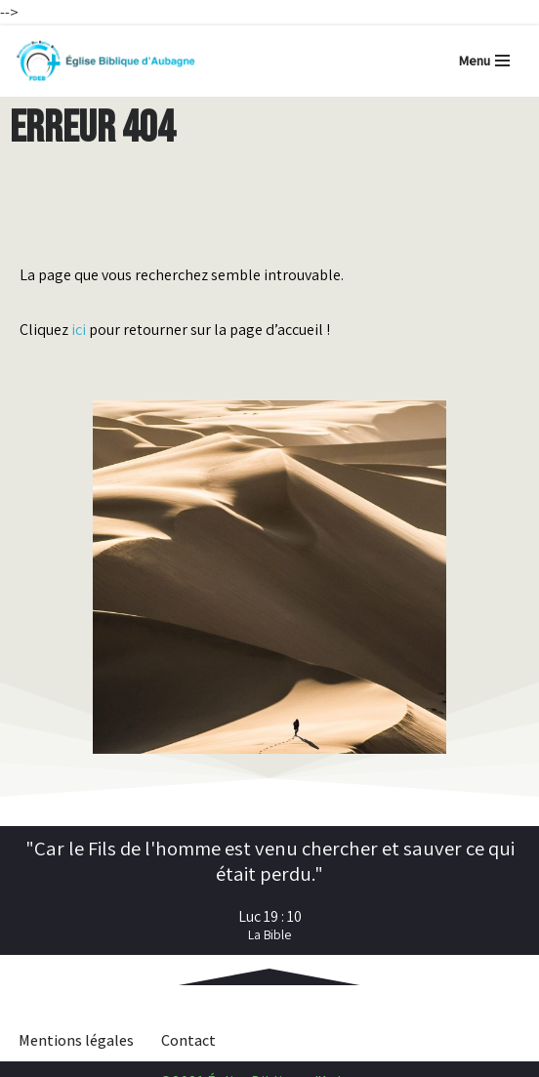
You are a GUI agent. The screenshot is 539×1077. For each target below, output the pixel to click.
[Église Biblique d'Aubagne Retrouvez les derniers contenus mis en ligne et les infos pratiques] (105, 61)
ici (78, 329)
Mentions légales (76, 1040)
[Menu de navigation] (484, 60)
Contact (188, 1040)
